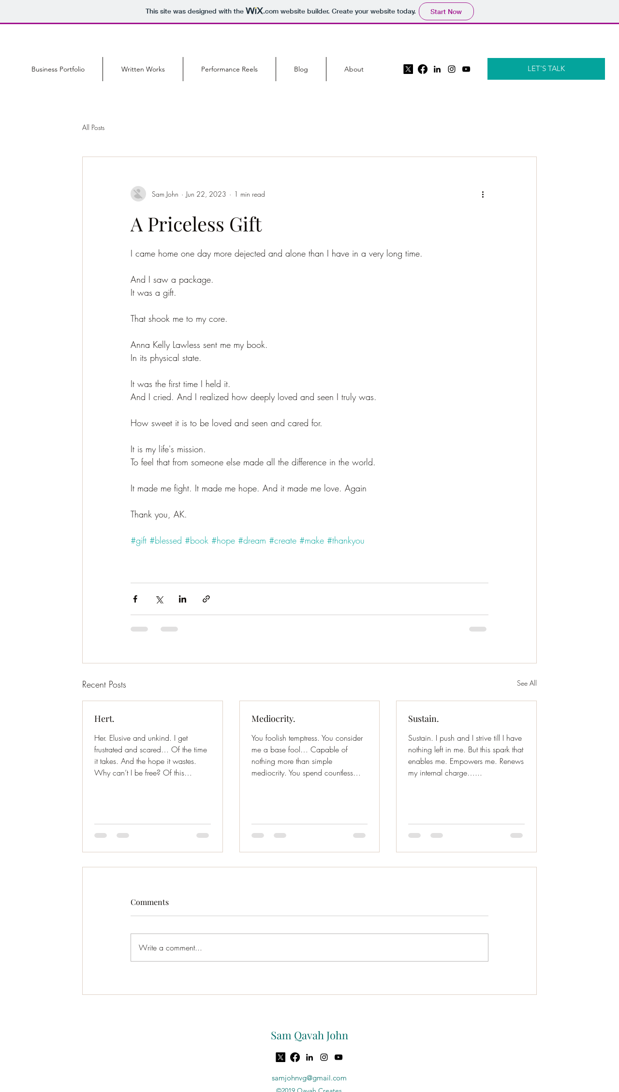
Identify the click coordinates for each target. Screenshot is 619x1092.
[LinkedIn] (437, 69)
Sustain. (423, 718)
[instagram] (452, 69)
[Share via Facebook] (135, 598)
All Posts (93, 127)
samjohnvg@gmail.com (309, 1077)
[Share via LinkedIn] (182, 598)
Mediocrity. (273, 718)
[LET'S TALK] (546, 69)
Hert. (104, 718)
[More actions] (482, 194)
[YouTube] (466, 69)
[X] (408, 69)
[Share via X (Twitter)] (158, 598)
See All (527, 683)
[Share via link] (206, 598)
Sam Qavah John (309, 1035)
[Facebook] (422, 69)
